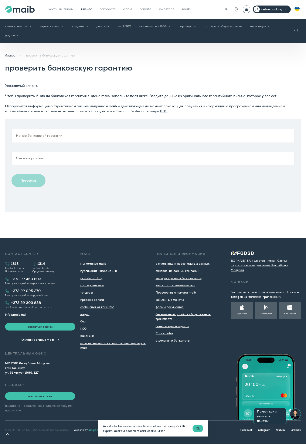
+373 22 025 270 (26, 291)
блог (83, 321)
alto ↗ (129, 9)
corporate (109, 9)
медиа (84, 314)
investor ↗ (169, 9)
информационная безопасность (178, 278)
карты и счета (52, 26)
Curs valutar (164, 333)
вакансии (87, 336)
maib (189, 9)
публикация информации (98, 271)
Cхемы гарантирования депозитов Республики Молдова (259, 265)
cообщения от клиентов (97, 307)
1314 (41, 263)
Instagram (264, 430)
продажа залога (92, 300)
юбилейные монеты (170, 300)
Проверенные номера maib (176, 292)
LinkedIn (296, 430)
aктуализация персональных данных (183, 264)
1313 (163, 111)
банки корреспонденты (172, 326)
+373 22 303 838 (26, 303)
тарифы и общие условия (223, 26)
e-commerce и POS (155, 26)
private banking (91, 278)
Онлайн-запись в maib (37, 340)
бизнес (88, 9)
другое (12, 35)
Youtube (280, 430)
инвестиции (260, 26)
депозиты (103, 26)
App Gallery (290, 313)
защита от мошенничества (175, 285)
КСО (83, 329)
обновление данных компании (177, 271)
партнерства (187, 26)
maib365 (124, 26)
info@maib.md (15, 314)
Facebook (246, 430)
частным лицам (61, 9)
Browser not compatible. (153, 165)
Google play (266, 313)
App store (242, 313)
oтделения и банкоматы (173, 340)
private (148, 9)
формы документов (170, 307)
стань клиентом (18, 26)
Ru (227, 9)
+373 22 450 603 (26, 279)
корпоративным (92, 285)
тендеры (86, 292)
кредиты (80, 26)
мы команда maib (93, 264)
